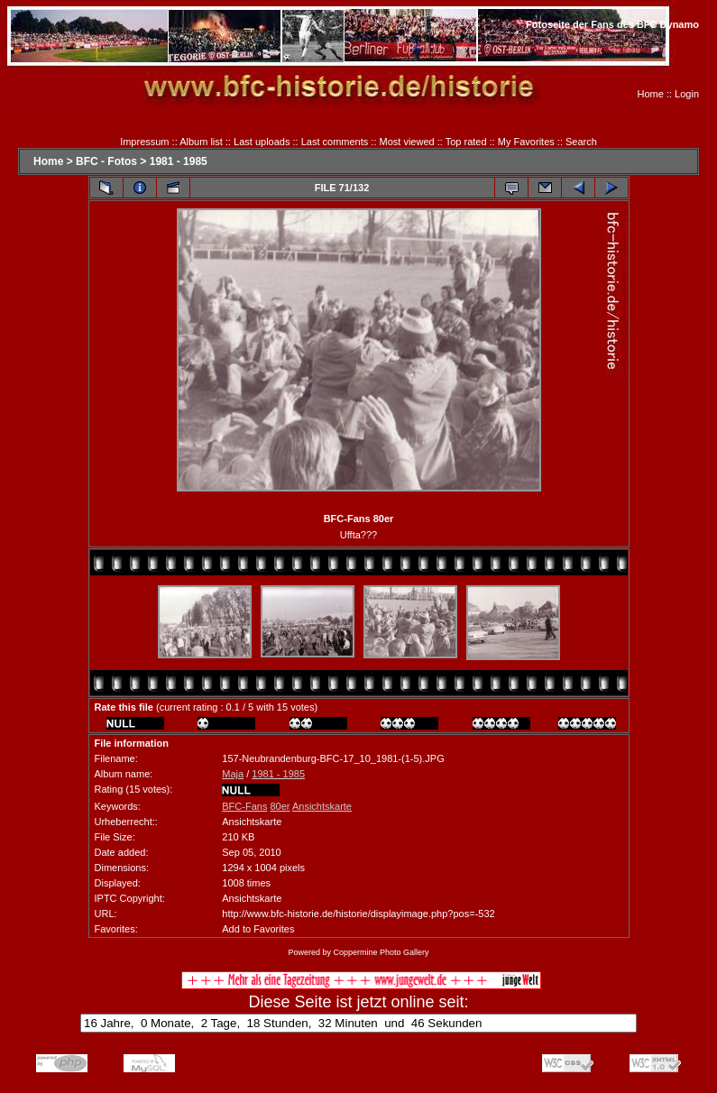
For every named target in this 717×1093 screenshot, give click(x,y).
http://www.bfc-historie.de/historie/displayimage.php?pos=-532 (358, 913)
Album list (201, 141)
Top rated (466, 141)
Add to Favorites (258, 928)
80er (280, 806)
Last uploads (262, 141)
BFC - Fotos (106, 161)
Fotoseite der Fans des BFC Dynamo (612, 24)
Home (651, 93)
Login (687, 93)
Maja (233, 773)
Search (581, 141)
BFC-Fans (244, 806)
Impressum (144, 141)
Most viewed (407, 141)
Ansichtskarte (322, 806)
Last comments (335, 141)
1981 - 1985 (178, 161)
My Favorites (526, 141)
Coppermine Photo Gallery (380, 952)
